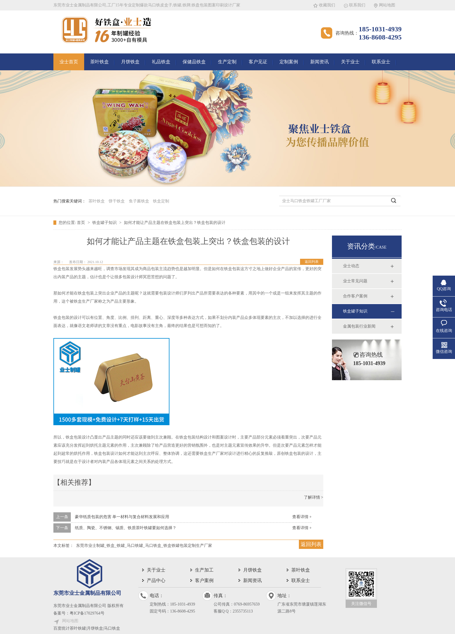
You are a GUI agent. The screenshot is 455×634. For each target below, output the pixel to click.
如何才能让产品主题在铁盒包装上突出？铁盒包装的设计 (174, 222)
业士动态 (351, 266)
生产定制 (227, 61)
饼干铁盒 (117, 201)
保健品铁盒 (194, 61)
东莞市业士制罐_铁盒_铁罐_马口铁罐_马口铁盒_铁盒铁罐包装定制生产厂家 (144, 545)
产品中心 (156, 580)
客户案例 (204, 580)
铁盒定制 (161, 201)
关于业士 (350, 61)
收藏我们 (327, 5)
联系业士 (381, 61)
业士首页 (68, 61)
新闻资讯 (319, 61)
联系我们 (357, 5)
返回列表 (312, 262)
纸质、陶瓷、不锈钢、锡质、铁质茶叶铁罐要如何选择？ (125, 528)
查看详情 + (302, 517)
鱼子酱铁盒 (139, 201)
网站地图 (387, 5)
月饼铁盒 (130, 61)
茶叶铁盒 (99, 61)
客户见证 (258, 61)
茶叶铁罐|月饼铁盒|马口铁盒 (95, 628)
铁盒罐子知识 (105, 222)
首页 (81, 222)
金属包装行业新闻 (359, 326)
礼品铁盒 (161, 61)
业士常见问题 (355, 281)
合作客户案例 (355, 296)
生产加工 (204, 569)
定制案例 (288, 61)
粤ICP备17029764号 (87, 613)
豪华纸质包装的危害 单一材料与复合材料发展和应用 (122, 517)
